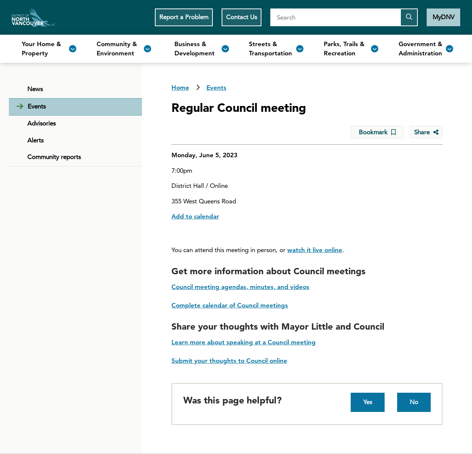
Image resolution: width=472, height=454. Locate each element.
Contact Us (241, 17)
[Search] (335, 17)
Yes (367, 402)
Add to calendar (195, 216)
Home (33, 17)
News (35, 89)
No (414, 402)
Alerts (35, 140)
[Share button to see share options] (426, 132)
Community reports (54, 157)
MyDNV (443, 17)
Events (216, 87)
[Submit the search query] (409, 17)
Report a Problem (183, 17)
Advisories (41, 123)
